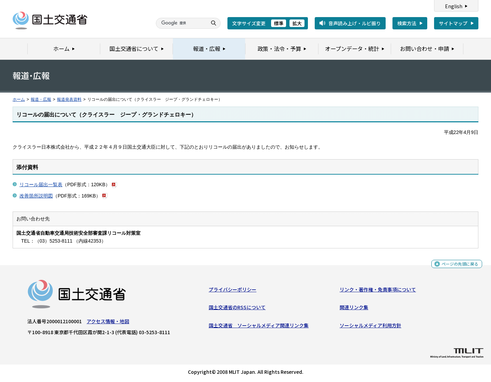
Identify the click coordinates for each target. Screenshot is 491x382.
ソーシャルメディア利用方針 (370, 327)
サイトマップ (453, 23)
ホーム (19, 99)
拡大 (297, 23)
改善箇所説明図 (36, 196)
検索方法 (406, 23)
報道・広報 (41, 99)
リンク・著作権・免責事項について (378, 291)
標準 (278, 23)
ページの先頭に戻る (457, 266)
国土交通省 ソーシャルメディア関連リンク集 (259, 327)
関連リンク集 (354, 308)
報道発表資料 (69, 99)
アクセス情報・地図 (108, 322)
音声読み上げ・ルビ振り (354, 23)
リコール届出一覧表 (40, 184)
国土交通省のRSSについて (237, 308)
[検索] (180, 23)
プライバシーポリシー (232, 291)
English (453, 6)
